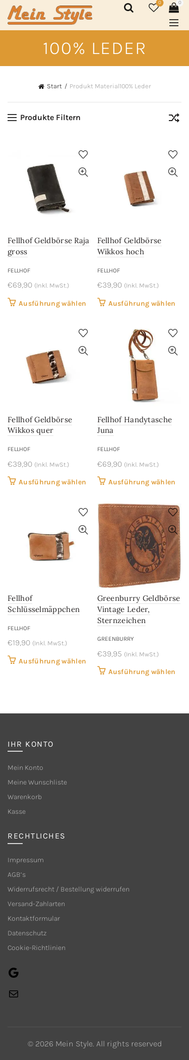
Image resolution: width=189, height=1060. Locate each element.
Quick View (83, 172)
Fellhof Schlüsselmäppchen (44, 603)
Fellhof (19, 270)
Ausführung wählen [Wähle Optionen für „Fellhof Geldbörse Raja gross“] (52, 303)
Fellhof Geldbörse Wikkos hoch (129, 246)
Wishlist (159, 3)
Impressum (26, 860)
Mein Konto (25, 767)
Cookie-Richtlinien (37, 947)
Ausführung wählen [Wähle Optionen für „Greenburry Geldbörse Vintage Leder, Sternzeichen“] (142, 671)
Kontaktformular (34, 918)
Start (54, 86)
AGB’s (17, 874)
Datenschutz (27, 933)
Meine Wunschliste (37, 782)
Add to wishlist (83, 154)
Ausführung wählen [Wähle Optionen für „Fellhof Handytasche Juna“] (142, 482)
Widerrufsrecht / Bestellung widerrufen (69, 889)
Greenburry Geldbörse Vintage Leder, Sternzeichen (138, 609)
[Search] (127, 7)
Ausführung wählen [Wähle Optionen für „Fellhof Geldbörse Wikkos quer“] (52, 482)
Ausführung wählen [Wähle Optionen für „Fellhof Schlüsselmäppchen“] (52, 661)
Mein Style (74, 1043)
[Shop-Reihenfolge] (173, 119)
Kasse (17, 811)
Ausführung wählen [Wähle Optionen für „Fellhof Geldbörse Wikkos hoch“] (142, 303)
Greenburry (115, 638)
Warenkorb (25, 797)
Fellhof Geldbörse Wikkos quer (40, 425)
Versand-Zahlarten (36, 904)
